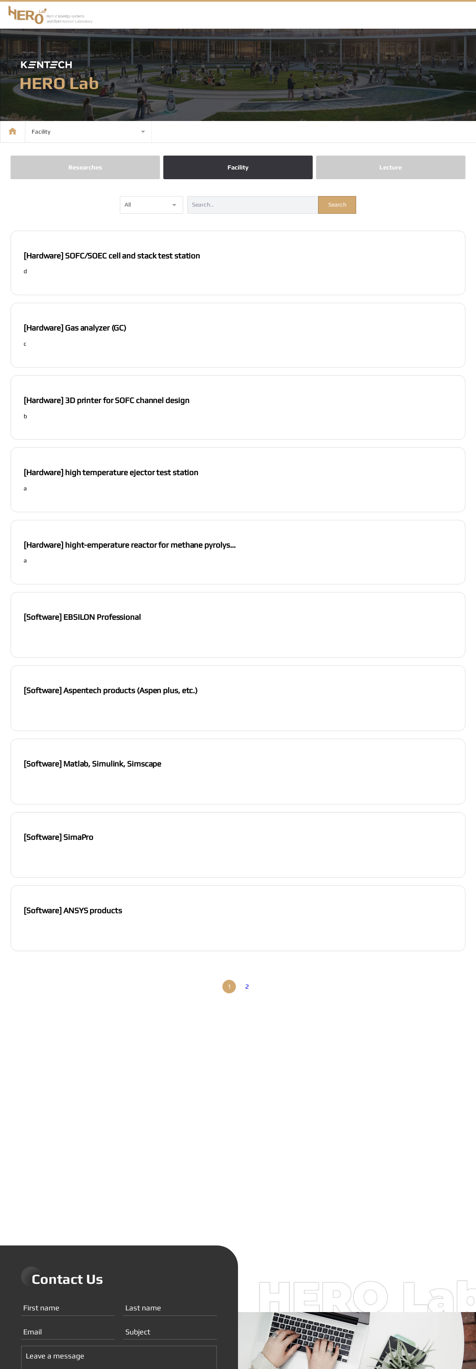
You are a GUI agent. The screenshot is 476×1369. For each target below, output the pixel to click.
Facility (238, 168)
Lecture (390, 168)
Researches (85, 168)
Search (337, 205)
